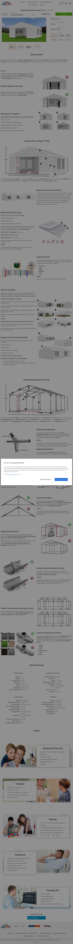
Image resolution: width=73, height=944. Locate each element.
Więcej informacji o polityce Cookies (12, 474)
